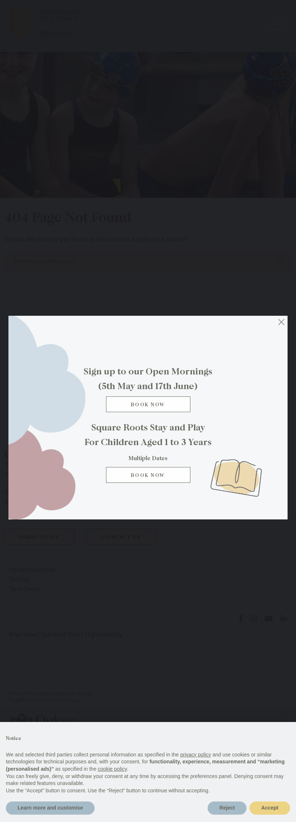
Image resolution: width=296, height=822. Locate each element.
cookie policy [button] (112, 769)
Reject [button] (227, 808)
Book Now (148, 408)
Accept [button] (269, 808)
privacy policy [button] (195, 755)
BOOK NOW (148, 477)
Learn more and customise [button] (50, 808)
